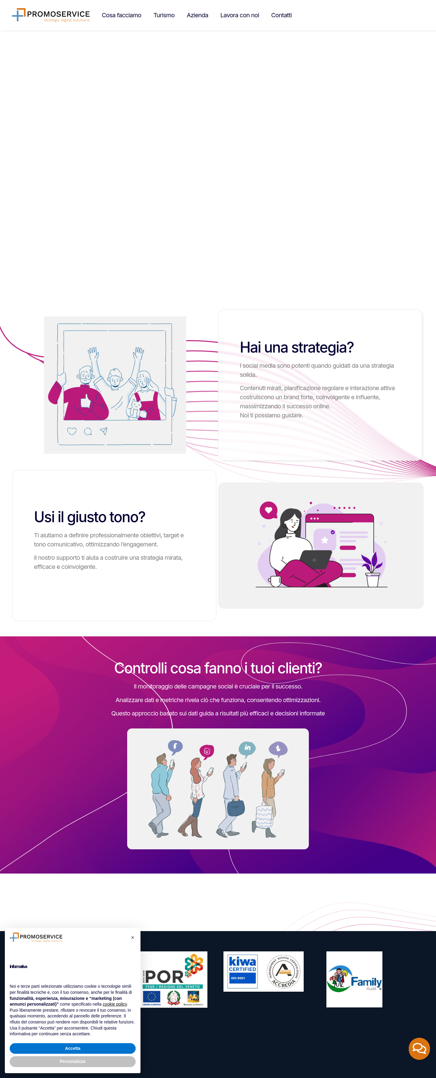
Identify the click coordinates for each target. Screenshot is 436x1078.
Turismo (163, 15)
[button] (132, 937)
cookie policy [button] (115, 1004)
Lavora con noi (239, 15)
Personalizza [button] (73, 1061)
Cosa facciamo (121, 15)
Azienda (197, 15)
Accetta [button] (73, 1048)
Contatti (281, 15)
